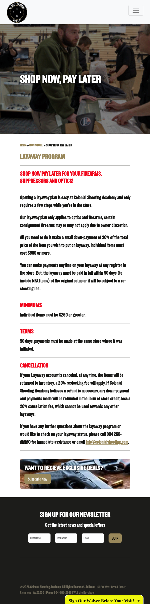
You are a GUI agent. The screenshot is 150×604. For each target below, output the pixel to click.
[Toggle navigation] (136, 10)
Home (23, 145)
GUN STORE (36, 145)
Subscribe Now (37, 479)
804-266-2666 (62, 592)
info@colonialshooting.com (107, 442)
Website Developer (84, 592)
